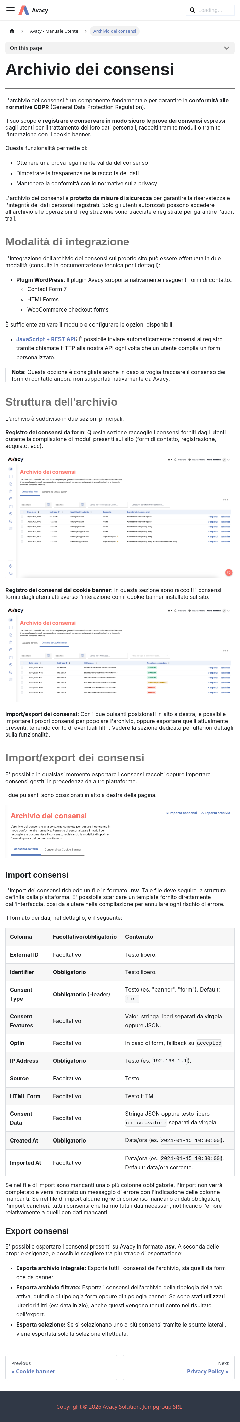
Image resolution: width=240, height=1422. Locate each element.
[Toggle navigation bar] (10, 10)
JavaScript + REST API (45, 339)
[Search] (210, 10)
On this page (26, 48)
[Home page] (11, 31)
